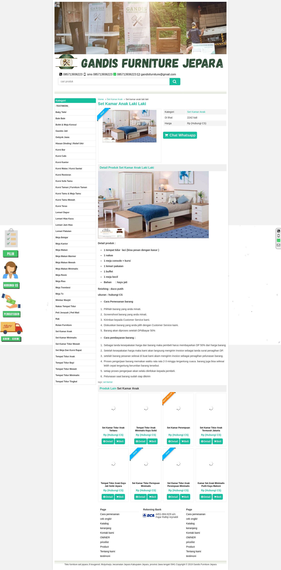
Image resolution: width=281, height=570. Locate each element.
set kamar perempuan (178, 427)
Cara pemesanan (109, 514)
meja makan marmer (66, 256)
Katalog (104, 523)
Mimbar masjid (63, 300)
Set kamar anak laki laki (122, 103)
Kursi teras (61, 206)
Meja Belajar (62, 237)
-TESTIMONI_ (62, 106)
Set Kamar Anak (115, 99)
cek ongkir (106, 518)
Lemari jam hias (64, 225)
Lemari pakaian (63, 231)
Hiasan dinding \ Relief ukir (70, 143)
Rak (57, 319)
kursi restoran (63, 175)
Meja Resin (61, 275)
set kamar (108, 382)
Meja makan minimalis (67, 269)
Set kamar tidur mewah (68, 344)
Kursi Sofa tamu (64, 181)
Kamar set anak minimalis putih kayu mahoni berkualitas (211, 486)
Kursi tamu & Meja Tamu (68, 193)
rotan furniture (64, 325)
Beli (119, 441)
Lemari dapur (62, 212)
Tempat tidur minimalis (67, 375)
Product (104, 546)
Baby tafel (61, 112)
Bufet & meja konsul (66, 124)
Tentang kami (107, 551)
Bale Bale (60, 118)
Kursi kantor (62, 162)
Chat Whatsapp (180, 135)
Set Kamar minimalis (66, 337)
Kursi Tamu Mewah (65, 200)
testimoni (105, 556)
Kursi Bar (60, 150)
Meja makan (62, 250)
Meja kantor (62, 243)
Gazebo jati (62, 131)
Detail (108, 441)
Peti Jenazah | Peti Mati (67, 312)
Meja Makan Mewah (65, 262)
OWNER (105, 537)
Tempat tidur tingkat (66, 381)
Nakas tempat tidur (66, 306)
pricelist (104, 542)
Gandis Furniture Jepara (204, 564)
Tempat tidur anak (65, 356)
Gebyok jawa (62, 137)
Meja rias (60, 281)
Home (101, 99)
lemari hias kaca (64, 218)
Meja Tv (59, 294)
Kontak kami (107, 532)
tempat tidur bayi (65, 363)
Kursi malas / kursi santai (69, 168)
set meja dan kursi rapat (69, 350)
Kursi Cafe (61, 156)
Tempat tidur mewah (66, 369)
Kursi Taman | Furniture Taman (71, 187)
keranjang (105, 528)
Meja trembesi (63, 287)
